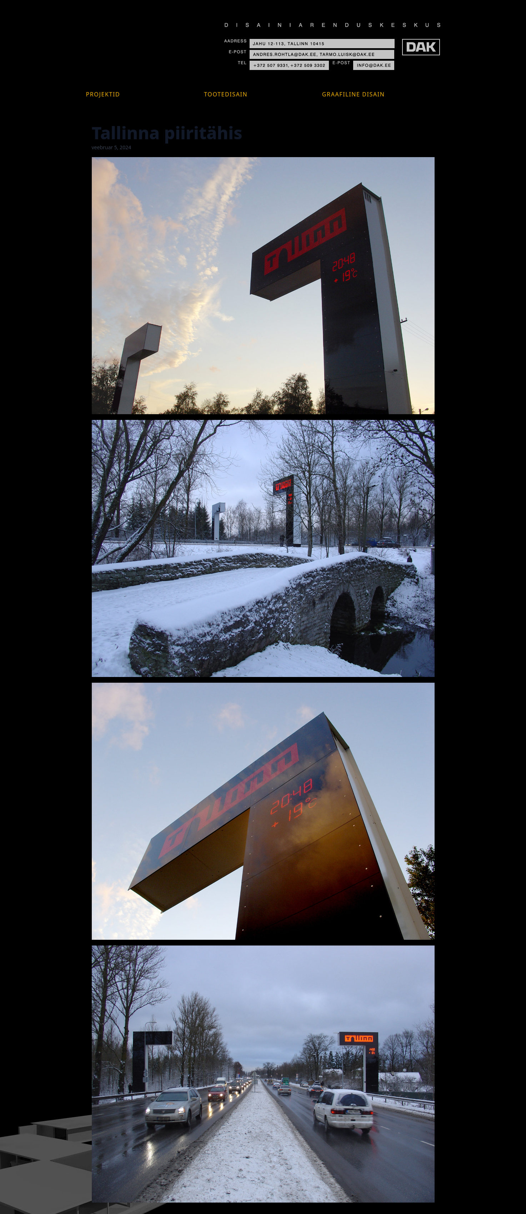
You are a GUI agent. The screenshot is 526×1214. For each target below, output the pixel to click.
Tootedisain (225, 94)
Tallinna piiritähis (167, 132)
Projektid (103, 94)
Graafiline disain (353, 94)
